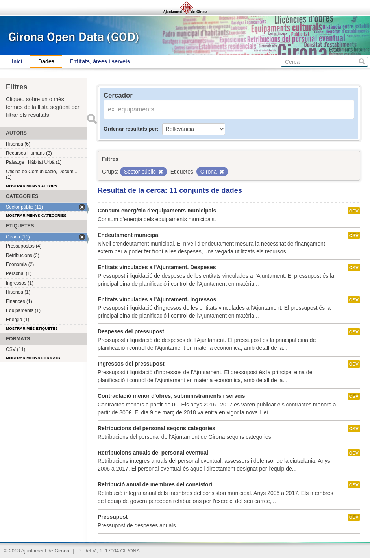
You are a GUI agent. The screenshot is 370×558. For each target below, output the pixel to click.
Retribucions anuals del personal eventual (153, 452)
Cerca (362, 61)
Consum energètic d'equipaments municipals (157, 210)
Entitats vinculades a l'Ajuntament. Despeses (157, 267)
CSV (354, 211)
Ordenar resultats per (130, 129)
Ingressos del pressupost (131, 363)
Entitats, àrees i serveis (100, 61)
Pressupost (113, 517)
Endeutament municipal (129, 235)
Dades (46, 61)
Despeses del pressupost (131, 331)
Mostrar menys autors (31, 186)
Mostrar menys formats (33, 358)
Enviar (92, 119)
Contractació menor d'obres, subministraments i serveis (171, 396)
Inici (17, 61)
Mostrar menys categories (36, 215)
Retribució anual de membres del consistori (155, 484)
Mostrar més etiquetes (32, 328)
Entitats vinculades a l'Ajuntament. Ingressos (157, 299)
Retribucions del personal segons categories (156, 428)
